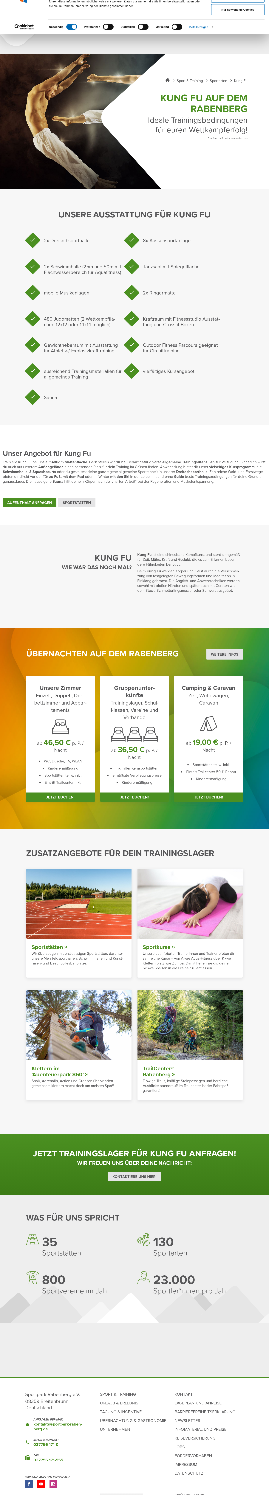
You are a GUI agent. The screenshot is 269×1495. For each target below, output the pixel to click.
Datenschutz (189, 1479)
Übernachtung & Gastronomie (133, 1426)
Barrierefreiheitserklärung (205, 1417)
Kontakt (184, 1400)
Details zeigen (198, 52)
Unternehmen (115, 1435)
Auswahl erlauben (238, 22)
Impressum (186, 1470)
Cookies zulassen (238, 10)
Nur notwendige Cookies (237, 35)
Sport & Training (118, 1400)
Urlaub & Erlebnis (119, 1409)
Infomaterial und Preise (201, 1435)
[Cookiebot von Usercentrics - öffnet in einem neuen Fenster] (24, 52)
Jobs (180, 1453)
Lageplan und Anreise (198, 1409)
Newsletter (187, 1426)
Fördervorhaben (193, 1461)
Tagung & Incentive (121, 1417)
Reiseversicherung (195, 1444)
